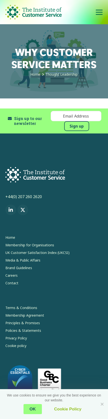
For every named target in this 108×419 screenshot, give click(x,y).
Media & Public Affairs (22, 260)
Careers (11, 275)
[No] (101, 404)
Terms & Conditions (21, 307)
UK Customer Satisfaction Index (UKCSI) (37, 252)
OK (33, 409)
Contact (11, 283)
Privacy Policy (16, 338)
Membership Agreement (24, 315)
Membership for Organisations (29, 245)
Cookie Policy (67, 409)
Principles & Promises (22, 323)
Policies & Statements (23, 330)
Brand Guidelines (18, 267)
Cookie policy (15, 345)
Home (10, 237)
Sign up (77, 126)
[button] (99, 12)
